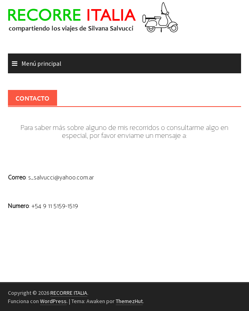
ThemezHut (129, 301)
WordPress (53, 301)
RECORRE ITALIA (68, 292)
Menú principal (41, 63)
